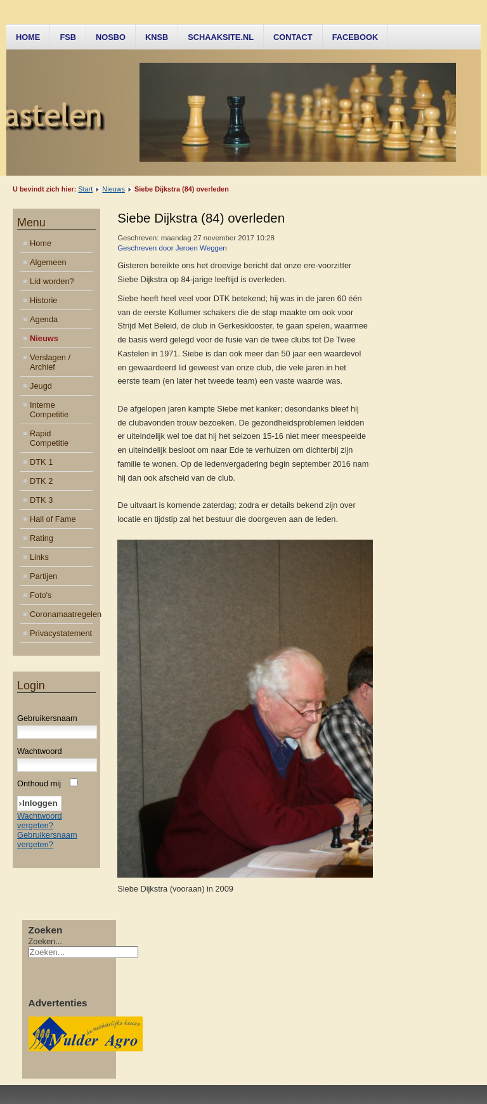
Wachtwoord (39, 751)
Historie (43, 300)
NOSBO (111, 37)
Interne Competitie (49, 409)
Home (28, 37)
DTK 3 (41, 500)
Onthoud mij (39, 783)
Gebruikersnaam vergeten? (47, 839)
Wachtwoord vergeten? (39, 820)
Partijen (43, 576)
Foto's (40, 595)
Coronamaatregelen (61, 614)
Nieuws (113, 189)
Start (85, 189)
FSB (68, 37)
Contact (293, 37)
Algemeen (48, 262)
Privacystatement (61, 633)
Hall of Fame (53, 519)
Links (39, 557)
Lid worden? (52, 281)
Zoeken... (45, 941)
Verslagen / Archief (50, 362)
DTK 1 (41, 462)
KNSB (156, 37)
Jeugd (41, 386)
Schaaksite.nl (221, 37)
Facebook (355, 37)
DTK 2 (41, 481)
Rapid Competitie (49, 438)
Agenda (44, 319)
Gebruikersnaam (47, 718)
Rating (41, 538)
